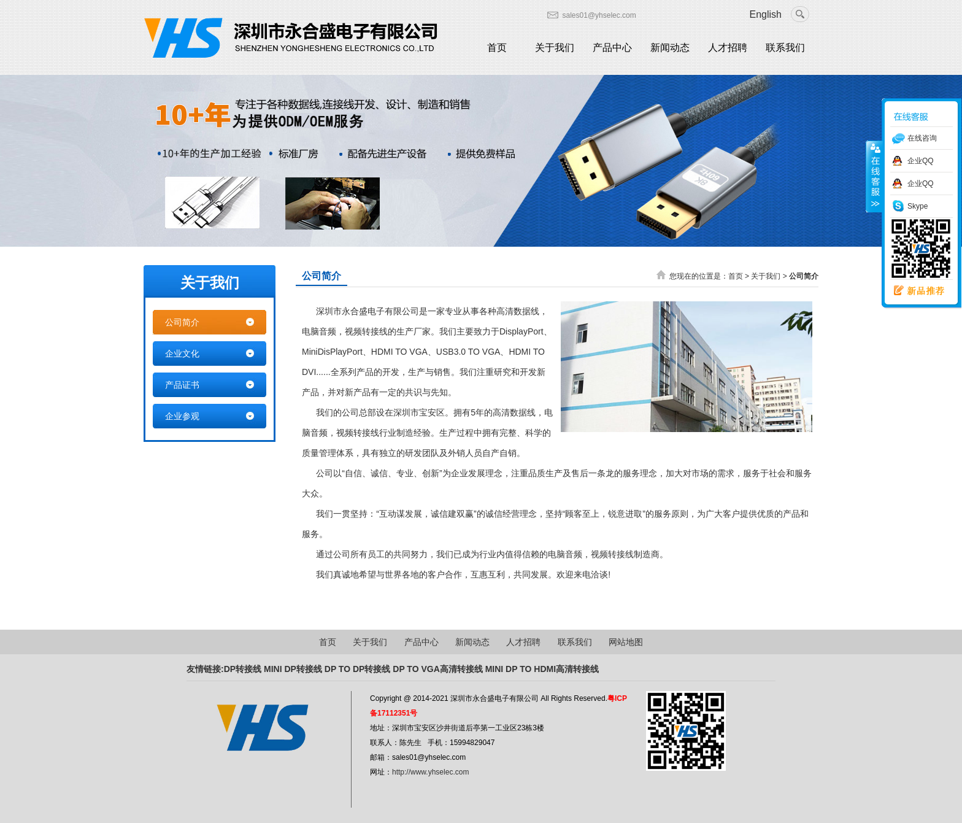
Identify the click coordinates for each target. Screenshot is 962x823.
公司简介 (182, 322)
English (766, 14)
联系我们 (785, 47)
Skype (917, 206)
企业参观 (182, 416)
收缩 (874, 176)
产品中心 (612, 47)
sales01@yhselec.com (599, 15)
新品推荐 (914, 291)
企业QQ (920, 160)
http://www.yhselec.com (430, 772)
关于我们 (554, 47)
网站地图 (626, 642)
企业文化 (182, 353)
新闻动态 (670, 47)
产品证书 (182, 385)
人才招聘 (727, 47)
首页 (497, 47)
